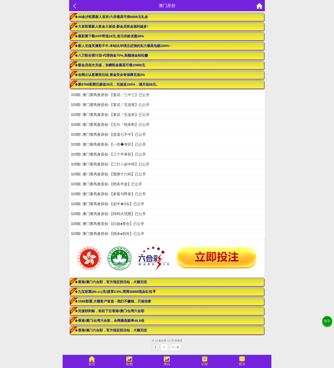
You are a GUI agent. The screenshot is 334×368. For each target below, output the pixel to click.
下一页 (175, 347)
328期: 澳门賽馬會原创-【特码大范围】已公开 (108, 214)
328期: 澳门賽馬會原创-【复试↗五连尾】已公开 (110, 105)
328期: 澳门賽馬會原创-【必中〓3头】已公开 (107, 204)
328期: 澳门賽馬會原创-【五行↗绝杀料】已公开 (110, 124)
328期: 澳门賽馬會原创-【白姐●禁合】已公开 (107, 224)
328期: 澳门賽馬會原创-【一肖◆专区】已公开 (108, 144)
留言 (327, 321)
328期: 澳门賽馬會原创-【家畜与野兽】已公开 (108, 194)
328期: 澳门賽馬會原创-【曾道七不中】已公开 (108, 134)
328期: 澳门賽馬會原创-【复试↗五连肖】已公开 (110, 114)
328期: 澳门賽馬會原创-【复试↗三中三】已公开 (110, 95)
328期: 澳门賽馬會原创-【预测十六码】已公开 (108, 174)
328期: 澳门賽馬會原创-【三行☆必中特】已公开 (110, 164)
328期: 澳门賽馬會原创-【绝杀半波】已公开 (106, 184)
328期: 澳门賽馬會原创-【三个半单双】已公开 (108, 154)
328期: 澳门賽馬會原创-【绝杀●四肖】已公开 (107, 234)
